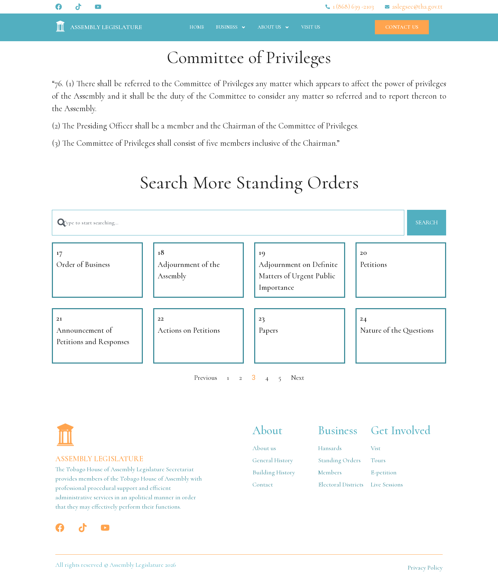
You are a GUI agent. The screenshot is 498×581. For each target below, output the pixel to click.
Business (231, 27)
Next (297, 379)
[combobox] (227, 223)
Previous (205, 379)
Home (197, 27)
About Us (273, 27)
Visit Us (310, 27)
